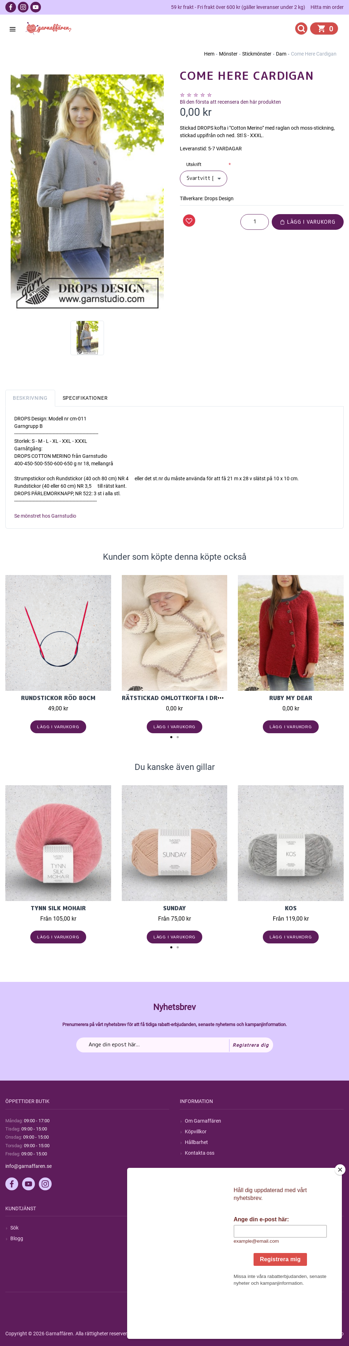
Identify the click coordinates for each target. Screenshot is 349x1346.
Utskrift (193, 164)
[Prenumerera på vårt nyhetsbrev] (175, 1045)
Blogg (16, 1238)
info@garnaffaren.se (28, 1166)
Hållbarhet (196, 1142)
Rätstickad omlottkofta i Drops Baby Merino (196, 698)
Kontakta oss (199, 1153)
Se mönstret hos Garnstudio (45, 516)
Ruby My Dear (290, 698)
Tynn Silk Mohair (58, 908)
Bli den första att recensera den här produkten (230, 102)
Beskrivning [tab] (30, 398)
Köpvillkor (196, 1131)
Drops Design (219, 198)
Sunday (174, 908)
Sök (14, 1228)
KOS (291, 908)
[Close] (340, 1214)
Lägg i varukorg (307, 221)
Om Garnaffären (203, 1121)
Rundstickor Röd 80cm (58, 698)
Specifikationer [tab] (85, 398)
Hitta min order (327, 7)
